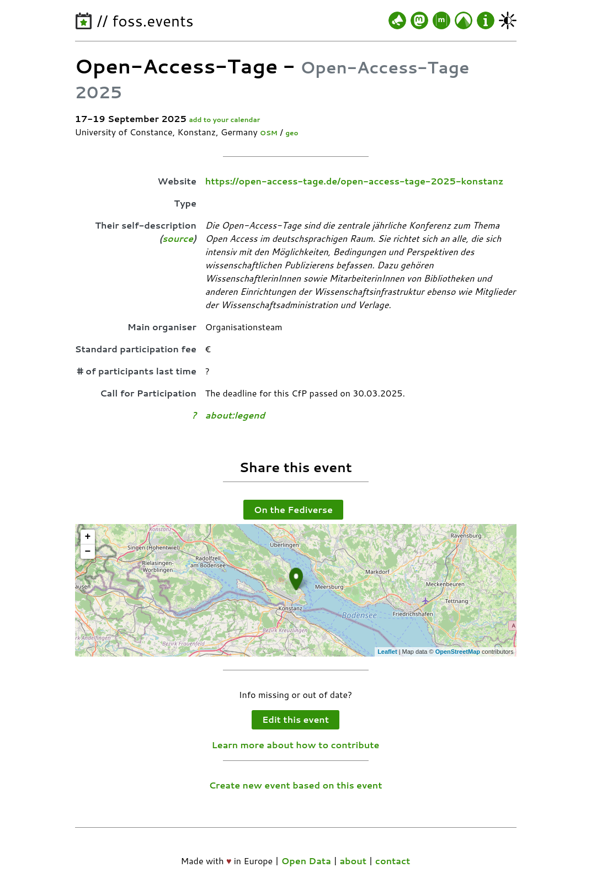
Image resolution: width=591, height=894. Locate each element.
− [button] (88, 551)
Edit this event (295, 719)
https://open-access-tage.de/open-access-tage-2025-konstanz (354, 180)
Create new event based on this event (295, 785)
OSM (269, 132)
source (177, 238)
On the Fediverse (293, 509)
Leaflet (387, 651)
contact (393, 860)
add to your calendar (224, 119)
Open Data (306, 860)
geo (291, 132)
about (352, 860)
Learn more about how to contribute (296, 744)
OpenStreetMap (457, 651)
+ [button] (88, 536)
